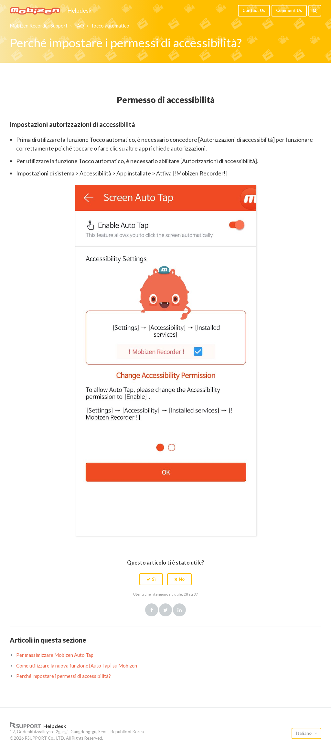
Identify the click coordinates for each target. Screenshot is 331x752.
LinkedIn (179, 609)
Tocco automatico (110, 25)
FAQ (79, 25)
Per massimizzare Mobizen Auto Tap (54, 655)
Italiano (304, 733)
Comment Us (289, 10)
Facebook (151, 609)
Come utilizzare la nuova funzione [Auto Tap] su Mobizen (76, 665)
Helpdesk (79, 10)
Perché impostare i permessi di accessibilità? (63, 676)
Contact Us (253, 10)
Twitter (165, 609)
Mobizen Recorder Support (39, 25)
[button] (151, 579)
